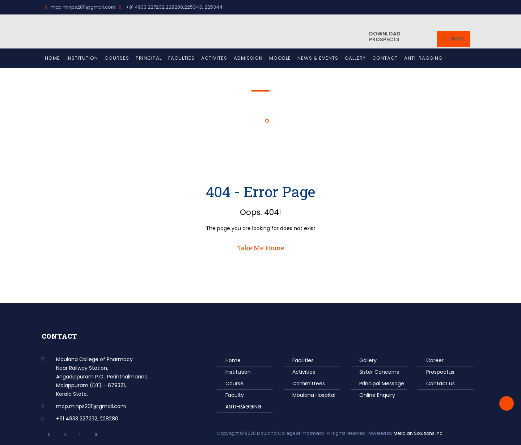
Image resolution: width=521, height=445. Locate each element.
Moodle (280, 58)
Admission (248, 58)
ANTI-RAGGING (423, 58)
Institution (82, 58)
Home (52, 58)
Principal (149, 58)
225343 (193, 7)
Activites (214, 58)
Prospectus (440, 372)
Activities (303, 372)
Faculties (181, 58)
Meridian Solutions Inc (418, 433)
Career (435, 360)
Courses (117, 58)
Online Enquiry (377, 395)
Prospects (385, 36)
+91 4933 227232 (142, 7)
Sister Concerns (379, 372)
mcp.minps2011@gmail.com (80, 7)
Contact (385, 58)
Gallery (355, 58)
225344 (213, 7)
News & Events (317, 58)
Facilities (303, 360)
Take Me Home (260, 247)
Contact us (440, 383)
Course (234, 383)
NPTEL (453, 38)
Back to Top (506, 403)
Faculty (234, 395)
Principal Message (381, 383)
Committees (308, 383)
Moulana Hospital (313, 395)
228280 (174, 7)
